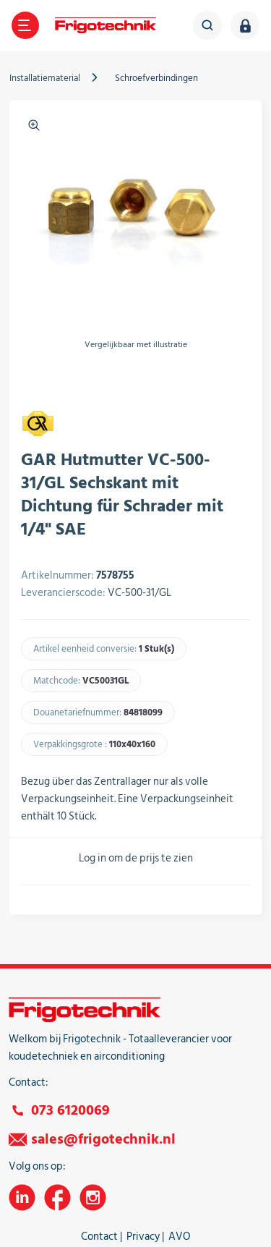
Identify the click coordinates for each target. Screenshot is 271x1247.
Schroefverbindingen (156, 78)
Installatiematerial (44, 78)
